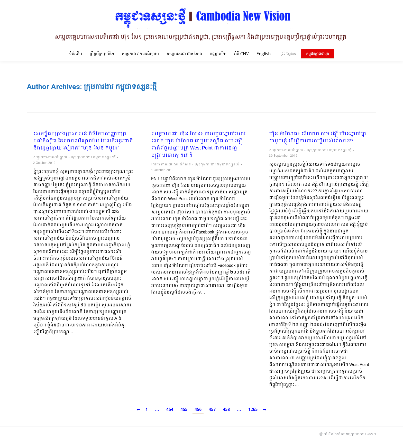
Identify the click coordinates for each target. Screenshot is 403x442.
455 (183, 409)
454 (169, 409)
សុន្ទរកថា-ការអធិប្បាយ (50, 157)
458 (226, 409)
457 (212, 409)
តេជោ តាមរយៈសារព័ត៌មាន (171, 164)
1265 (253, 409)
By (93, 157)
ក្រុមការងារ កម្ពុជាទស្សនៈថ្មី (120, 86)
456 (198, 409)
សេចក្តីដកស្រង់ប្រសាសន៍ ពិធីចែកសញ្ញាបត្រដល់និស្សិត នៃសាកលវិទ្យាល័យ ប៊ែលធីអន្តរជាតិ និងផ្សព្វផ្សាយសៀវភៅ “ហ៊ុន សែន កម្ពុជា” (83, 141)
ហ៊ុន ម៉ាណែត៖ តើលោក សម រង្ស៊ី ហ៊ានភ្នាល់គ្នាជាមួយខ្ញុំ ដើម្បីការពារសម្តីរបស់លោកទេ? (317, 137)
